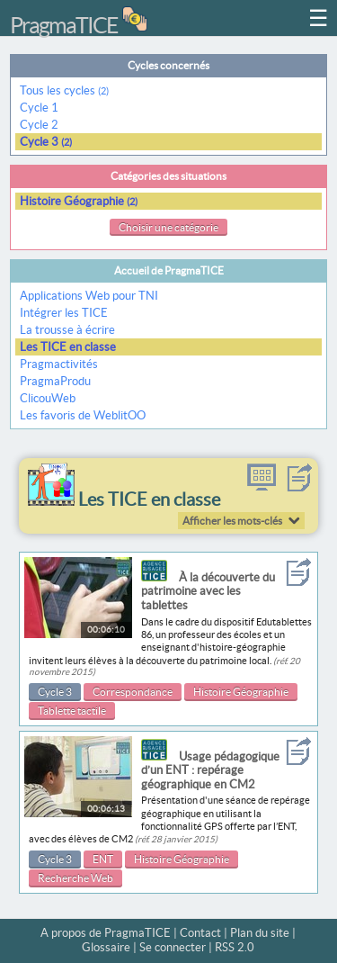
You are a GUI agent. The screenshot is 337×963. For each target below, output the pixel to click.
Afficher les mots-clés (232, 520)
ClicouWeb (47, 398)
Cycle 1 (40, 107)
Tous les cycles (64, 90)
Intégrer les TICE (64, 313)
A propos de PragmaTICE (105, 933)
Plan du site (259, 933)
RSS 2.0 (234, 947)
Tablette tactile (72, 710)
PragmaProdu (55, 381)
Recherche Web (75, 878)
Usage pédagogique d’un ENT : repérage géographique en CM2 (210, 770)
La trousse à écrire (67, 330)
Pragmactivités (59, 364)
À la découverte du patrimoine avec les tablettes (208, 591)
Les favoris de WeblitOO (83, 415)
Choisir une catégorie (168, 227)
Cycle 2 (40, 124)
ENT (103, 859)
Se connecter (172, 947)
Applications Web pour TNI (89, 295)
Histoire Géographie (78, 201)
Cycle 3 (46, 141)
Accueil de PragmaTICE (169, 270)
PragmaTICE (64, 25)
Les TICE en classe (68, 347)
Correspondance (133, 692)
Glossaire (106, 947)
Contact (200, 933)
